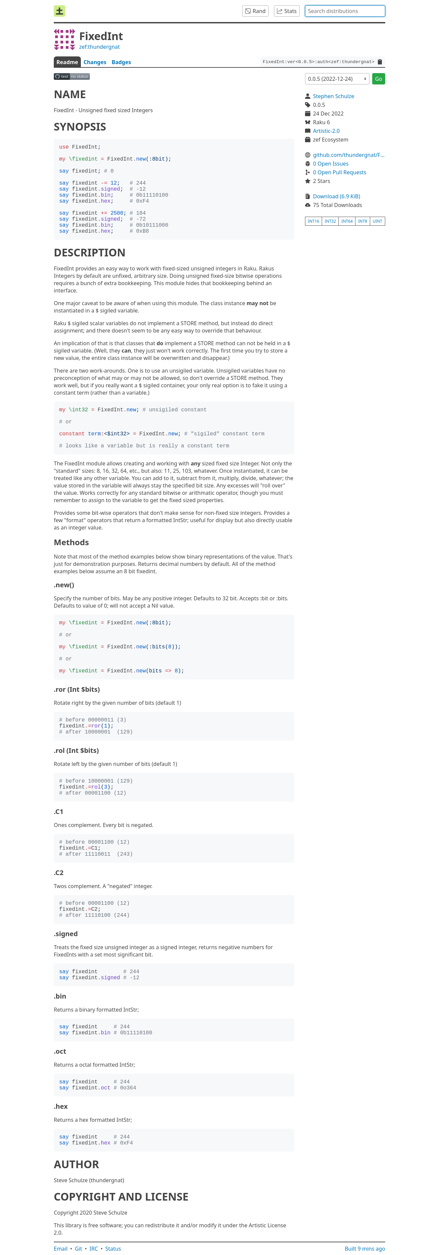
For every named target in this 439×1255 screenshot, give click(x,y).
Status (113, 1248)
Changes (95, 62)
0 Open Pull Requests (340, 172)
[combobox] (345, 11)
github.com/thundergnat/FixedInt (349, 155)
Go (378, 78)
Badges (121, 62)
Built (365, 1248)
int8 (362, 221)
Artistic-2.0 (326, 131)
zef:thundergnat (99, 46)
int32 (330, 221)
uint (378, 221)
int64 (347, 221)
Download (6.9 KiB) (336, 196)
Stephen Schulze (333, 96)
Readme (67, 62)
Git (78, 1248)
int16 (313, 221)
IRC (94, 1248)
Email (60, 1248)
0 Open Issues (330, 163)
